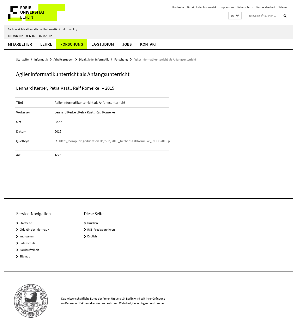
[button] (235, 16)
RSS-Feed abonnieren (101, 229)
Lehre (46, 44)
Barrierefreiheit (265, 7)
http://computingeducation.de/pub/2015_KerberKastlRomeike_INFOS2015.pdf (116, 141)
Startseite (177, 7)
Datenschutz (245, 7)
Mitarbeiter (20, 44)
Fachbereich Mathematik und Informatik (34, 29)
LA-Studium (102, 44)
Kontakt (148, 44)
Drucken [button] (92, 223)
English (92, 236)
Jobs (127, 44)
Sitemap (283, 7)
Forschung (71, 44)
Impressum (227, 7)
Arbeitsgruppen (63, 59)
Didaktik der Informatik (202, 7)
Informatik (69, 29)
